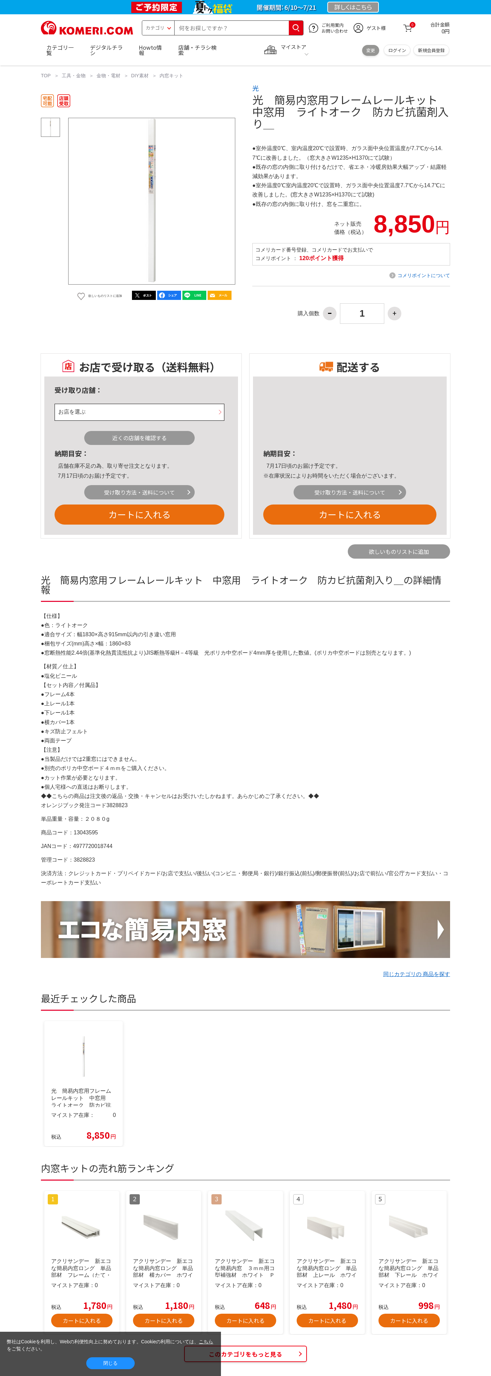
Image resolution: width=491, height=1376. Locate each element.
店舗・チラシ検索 (197, 50)
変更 (370, 50)
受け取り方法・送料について (139, 492)
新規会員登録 (431, 50)
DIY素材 (140, 75)
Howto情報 (150, 50)
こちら (206, 1341)
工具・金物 (74, 75)
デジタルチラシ (106, 50)
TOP (46, 75)
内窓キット (171, 75)
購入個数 (308, 313)
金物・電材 (108, 75)
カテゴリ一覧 (60, 50)
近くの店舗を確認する (139, 438)
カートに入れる (139, 514)
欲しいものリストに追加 (399, 551)
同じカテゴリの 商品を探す (416, 974)
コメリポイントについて (424, 275)
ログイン (397, 50)
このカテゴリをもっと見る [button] (245, 1354)
